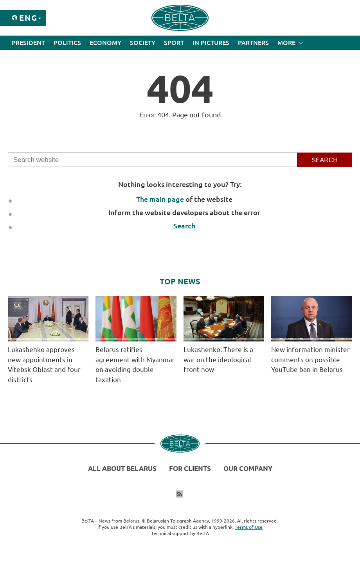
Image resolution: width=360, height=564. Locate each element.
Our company (247, 468)
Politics (67, 42)
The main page (160, 199)
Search (184, 226)
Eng (28, 17)
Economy (105, 42)
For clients (190, 468)
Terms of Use (249, 527)
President (28, 42)
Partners (253, 42)
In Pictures (211, 42)
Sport (174, 42)
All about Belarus (122, 468)
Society (142, 42)
